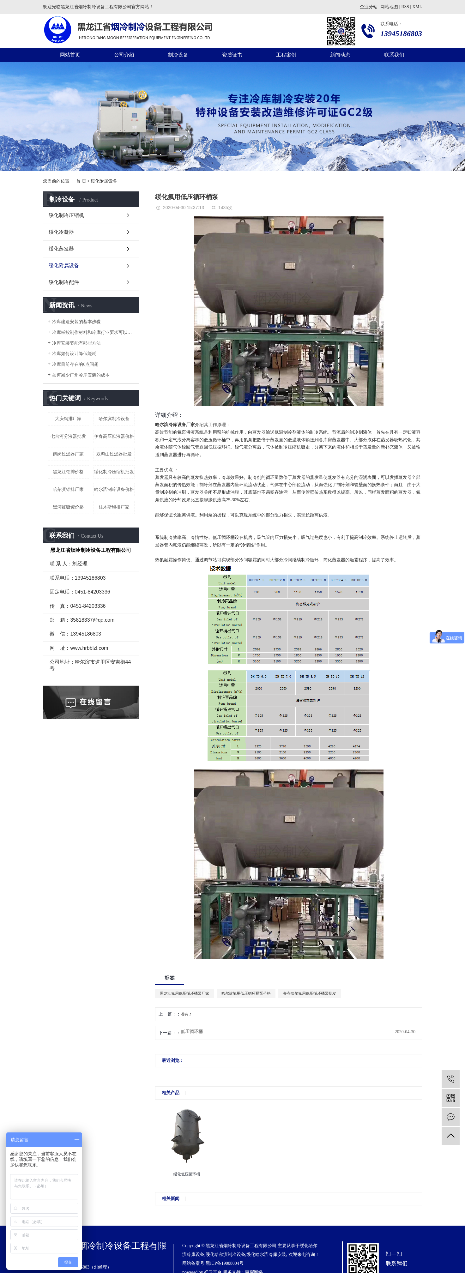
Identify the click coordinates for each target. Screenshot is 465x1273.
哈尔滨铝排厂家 (68, 489)
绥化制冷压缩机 (66, 215)
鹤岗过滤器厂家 (68, 454)
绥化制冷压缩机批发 (114, 471)
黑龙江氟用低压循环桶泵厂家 (184, 993)
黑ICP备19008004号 (225, 1263)
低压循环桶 (192, 1031)
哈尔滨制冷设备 (114, 418)
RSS (405, 6)
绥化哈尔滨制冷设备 (225, 1254)
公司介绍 (124, 54)
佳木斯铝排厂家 (114, 507)
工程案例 (286, 54)
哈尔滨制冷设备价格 (114, 489)
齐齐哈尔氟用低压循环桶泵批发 (309, 993)
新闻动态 (340, 54)
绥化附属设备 (104, 181)
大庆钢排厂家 (68, 418)
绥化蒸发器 (61, 248)
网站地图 (389, 6)
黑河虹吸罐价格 (68, 507)
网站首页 (70, 54)
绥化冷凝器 (61, 232)
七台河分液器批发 (68, 436)
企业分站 (368, 6)
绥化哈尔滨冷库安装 (266, 1254)
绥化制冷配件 (64, 282)
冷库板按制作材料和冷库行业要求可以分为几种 (93, 332)
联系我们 (394, 54)
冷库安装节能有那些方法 (76, 343)
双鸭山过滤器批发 (114, 454)
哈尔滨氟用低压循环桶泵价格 (246, 993)
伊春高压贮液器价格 (114, 436)
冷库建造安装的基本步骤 (76, 321)
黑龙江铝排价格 (68, 471)
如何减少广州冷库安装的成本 (81, 375)
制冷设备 (178, 54)
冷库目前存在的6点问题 (75, 364)
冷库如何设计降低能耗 (74, 353)
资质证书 (232, 54)
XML (417, 6)
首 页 (81, 181)
